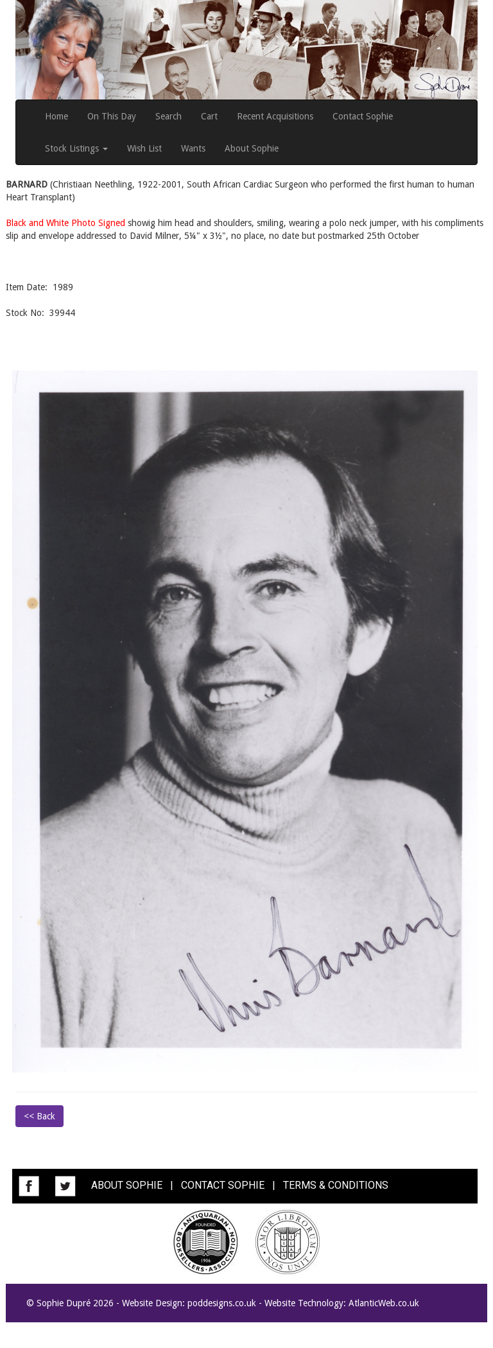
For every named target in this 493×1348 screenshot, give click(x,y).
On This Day (111, 116)
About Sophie (252, 148)
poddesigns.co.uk (221, 1303)
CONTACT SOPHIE (222, 1185)
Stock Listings (76, 148)
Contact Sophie (363, 116)
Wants (193, 148)
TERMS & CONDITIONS (335, 1185)
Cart (209, 116)
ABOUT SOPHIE (126, 1185)
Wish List (144, 148)
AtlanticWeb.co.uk (384, 1303)
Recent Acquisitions (275, 116)
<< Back (39, 1116)
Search (168, 116)
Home (56, 116)
